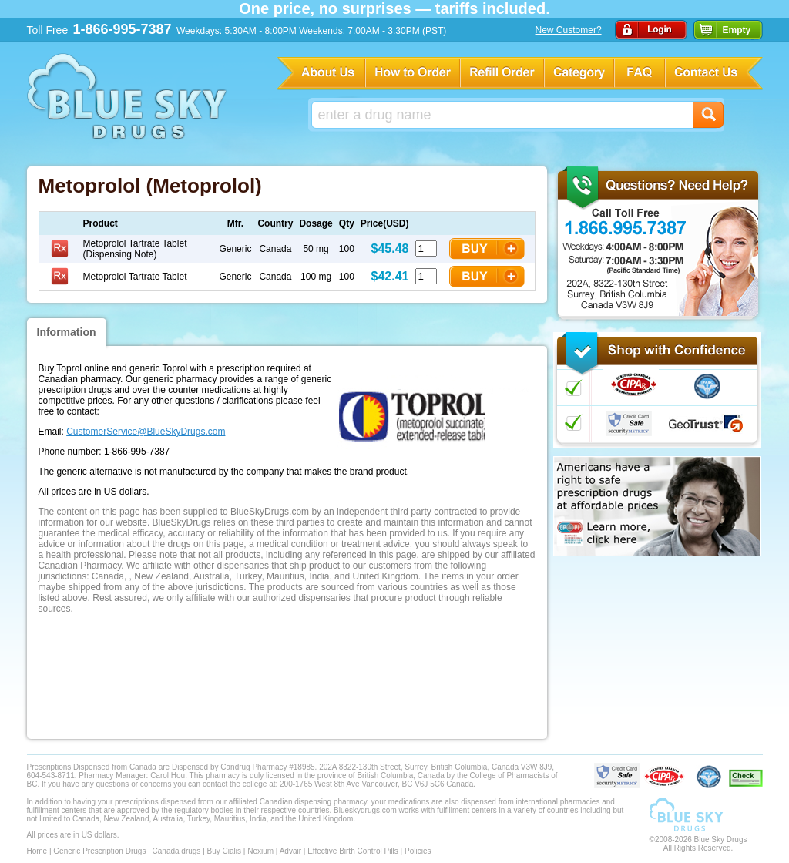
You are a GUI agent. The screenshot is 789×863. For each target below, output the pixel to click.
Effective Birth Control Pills (352, 851)
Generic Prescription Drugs (99, 851)
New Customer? (569, 30)
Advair (290, 851)
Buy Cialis (224, 851)
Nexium (260, 851)
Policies (418, 851)
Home (37, 851)
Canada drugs (177, 851)
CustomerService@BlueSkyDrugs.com (145, 431)
